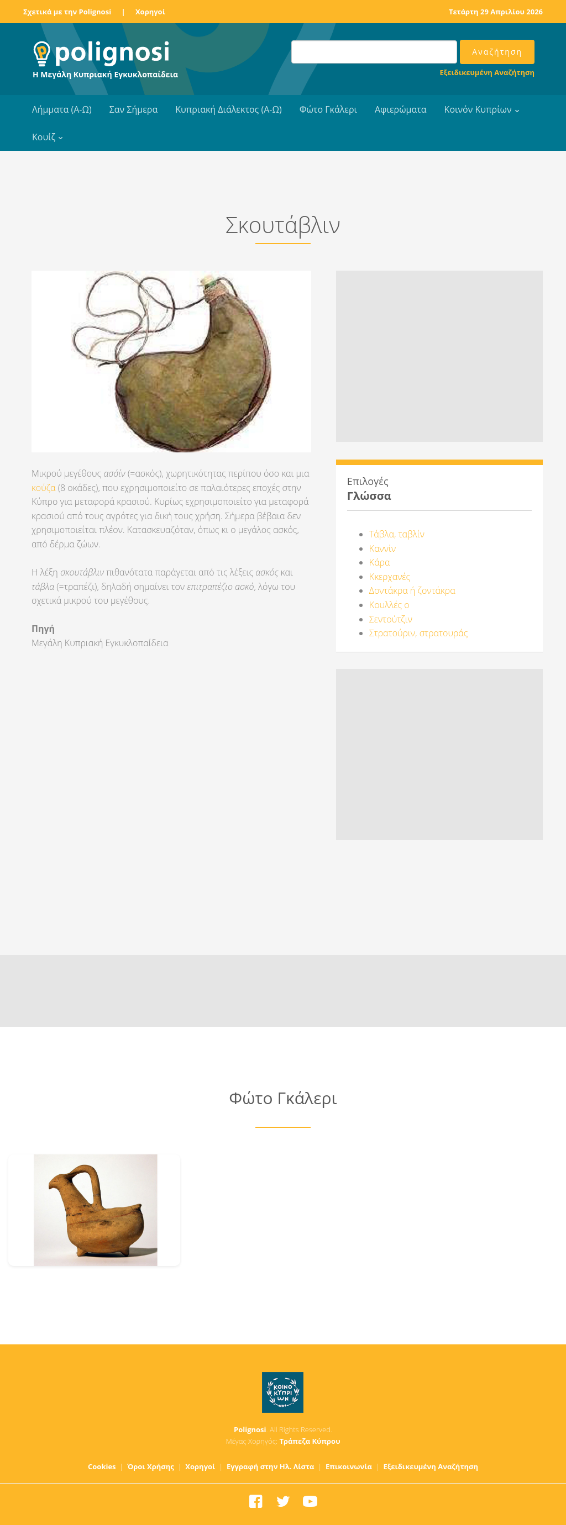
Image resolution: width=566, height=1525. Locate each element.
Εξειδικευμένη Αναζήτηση (487, 72)
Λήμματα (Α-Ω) (62, 109)
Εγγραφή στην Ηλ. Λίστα (271, 1466)
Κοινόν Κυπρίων (478, 109)
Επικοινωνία (349, 1466)
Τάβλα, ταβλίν (396, 534)
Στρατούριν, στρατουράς (418, 633)
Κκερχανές (389, 577)
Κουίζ (43, 137)
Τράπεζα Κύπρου (309, 1441)
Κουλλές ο (389, 605)
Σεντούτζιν (390, 619)
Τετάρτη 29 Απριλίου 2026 (496, 12)
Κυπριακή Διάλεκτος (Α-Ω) (228, 109)
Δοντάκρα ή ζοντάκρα (412, 590)
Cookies (102, 1466)
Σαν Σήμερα (133, 109)
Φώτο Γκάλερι (328, 109)
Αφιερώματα (401, 109)
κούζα (44, 488)
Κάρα (379, 562)
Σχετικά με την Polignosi (67, 12)
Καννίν (382, 548)
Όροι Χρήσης (150, 1466)
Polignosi (250, 1429)
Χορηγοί (150, 12)
